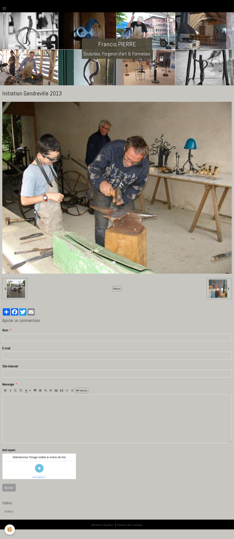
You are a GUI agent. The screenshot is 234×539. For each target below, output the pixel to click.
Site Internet (10, 366)
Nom (5, 330)
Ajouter (9, 488)
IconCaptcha (38, 477)
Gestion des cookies (130, 525)
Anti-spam (8, 450)
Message (8, 384)
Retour (117, 288)
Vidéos (9, 511)
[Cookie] (10, 529)
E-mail (6, 348)
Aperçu (81, 390)
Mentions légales (102, 525)
